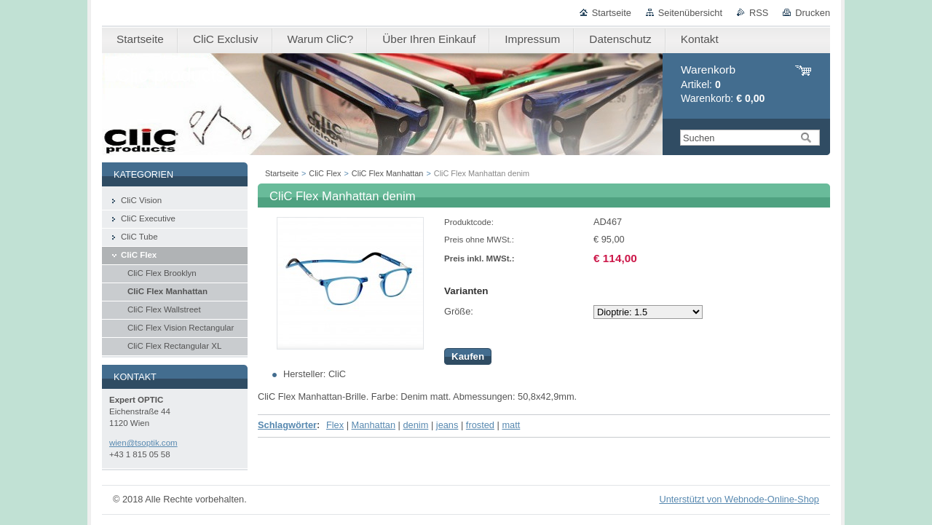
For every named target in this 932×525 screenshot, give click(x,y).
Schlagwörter (287, 424)
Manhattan (373, 424)
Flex (335, 424)
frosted (480, 424)
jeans (447, 424)
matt (511, 424)
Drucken (812, 12)
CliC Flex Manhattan (388, 173)
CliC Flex (325, 173)
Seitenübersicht (690, 12)
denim (415, 424)
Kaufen (467, 356)
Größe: (458, 311)
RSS (758, 12)
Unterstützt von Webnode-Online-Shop (739, 499)
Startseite (611, 12)
